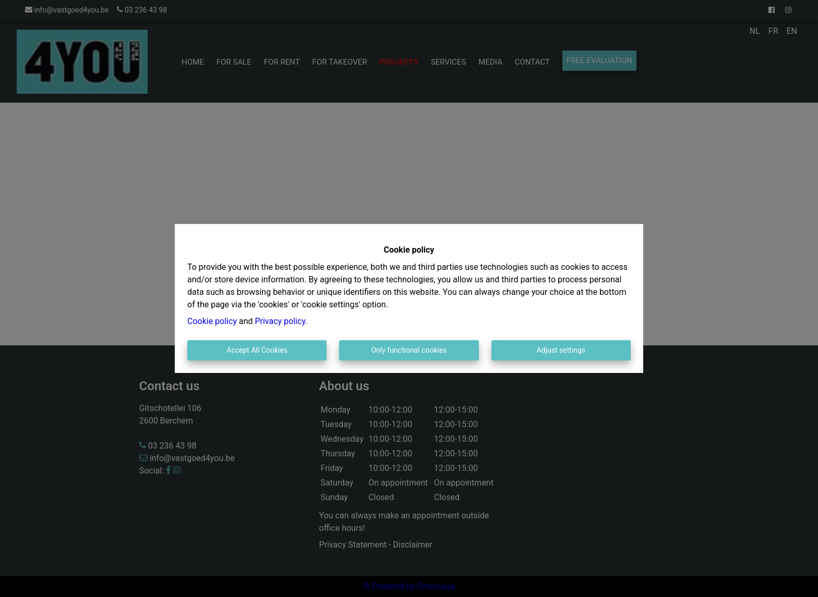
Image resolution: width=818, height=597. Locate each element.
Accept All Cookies (256, 350)
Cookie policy (212, 321)
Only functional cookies (409, 350)
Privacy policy (280, 321)
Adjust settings (561, 350)
